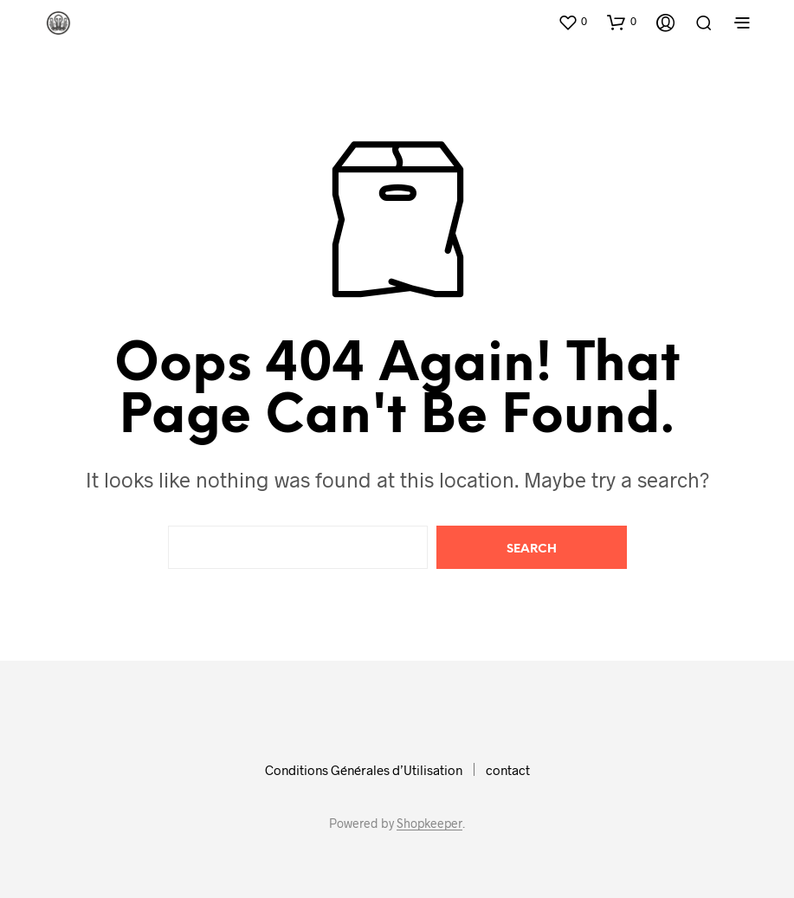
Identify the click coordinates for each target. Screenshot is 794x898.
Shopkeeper (429, 823)
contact (508, 770)
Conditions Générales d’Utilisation (363, 770)
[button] (572, 21)
